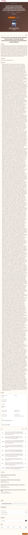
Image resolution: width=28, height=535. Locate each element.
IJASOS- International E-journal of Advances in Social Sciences (14, 28)
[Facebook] (2, 527)
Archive (2, 500)
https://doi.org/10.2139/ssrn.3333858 (5, 482)
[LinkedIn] (20, 527)
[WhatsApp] (8, 527)
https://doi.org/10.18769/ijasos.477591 (7, 420)
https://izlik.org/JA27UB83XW (6, 424)
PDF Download (11, 17)
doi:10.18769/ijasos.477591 (14, 438)
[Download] (26, 520)
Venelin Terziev (14, 13)
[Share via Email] (26, 527)
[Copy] (25, 433)
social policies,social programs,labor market (7, 60)
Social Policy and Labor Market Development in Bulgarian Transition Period (12, 484)
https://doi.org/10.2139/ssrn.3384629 (5, 487)
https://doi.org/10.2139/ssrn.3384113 (5, 477)
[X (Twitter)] (14, 527)
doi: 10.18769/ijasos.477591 (19, 451)
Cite (18, 17)
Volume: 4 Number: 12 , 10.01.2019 (6, 503)
